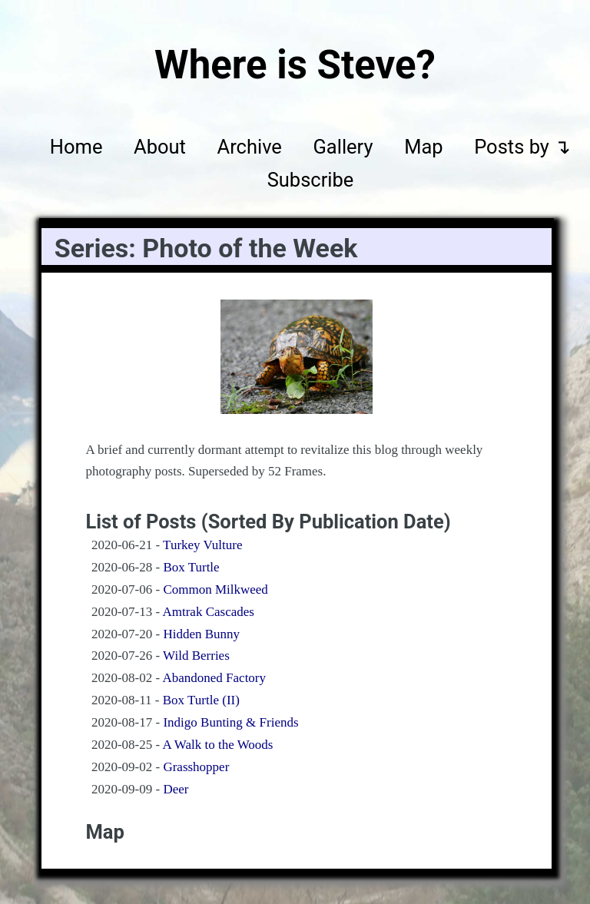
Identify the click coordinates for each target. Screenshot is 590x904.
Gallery (343, 146)
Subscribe (310, 180)
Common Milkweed (215, 589)
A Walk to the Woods (217, 744)
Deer (175, 789)
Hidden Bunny (201, 634)
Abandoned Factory (214, 678)
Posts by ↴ (522, 146)
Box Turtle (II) (201, 700)
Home (76, 146)
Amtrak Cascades (208, 611)
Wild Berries (196, 655)
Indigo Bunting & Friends (230, 722)
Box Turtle (191, 567)
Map (423, 146)
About (160, 146)
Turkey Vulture (202, 545)
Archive (249, 146)
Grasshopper (196, 767)
